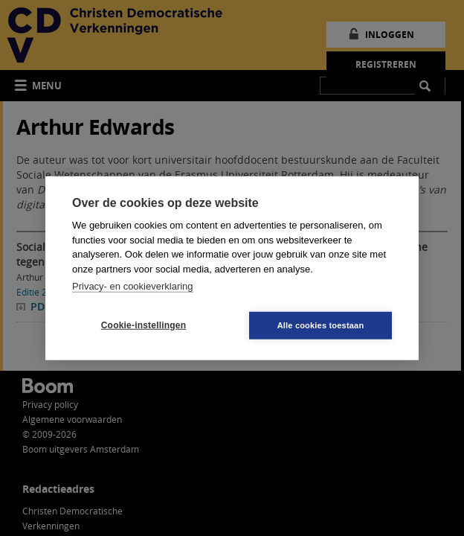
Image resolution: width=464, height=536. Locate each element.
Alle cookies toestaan (320, 324)
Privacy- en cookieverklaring (132, 286)
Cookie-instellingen (143, 325)
